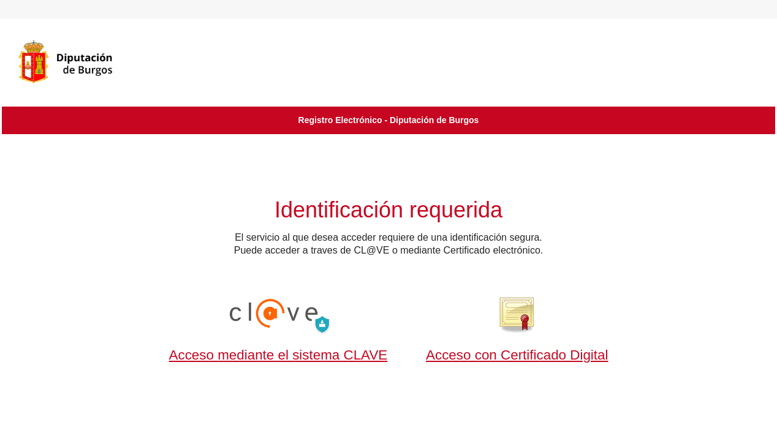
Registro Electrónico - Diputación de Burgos (388, 120)
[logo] (81, 62)
